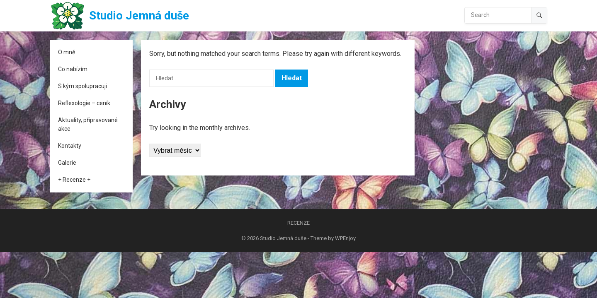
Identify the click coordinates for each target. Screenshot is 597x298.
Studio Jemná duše (139, 15)
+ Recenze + (74, 179)
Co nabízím (72, 69)
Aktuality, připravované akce (88, 124)
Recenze (298, 223)
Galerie (67, 162)
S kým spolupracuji (82, 86)
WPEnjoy (345, 238)
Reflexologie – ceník (84, 103)
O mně (66, 52)
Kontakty (69, 145)
